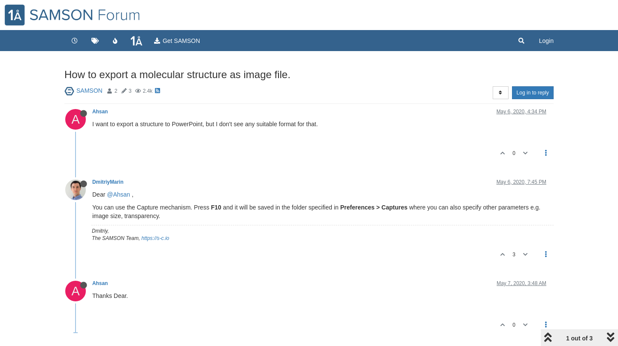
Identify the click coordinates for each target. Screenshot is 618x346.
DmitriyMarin (108, 182)
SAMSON (89, 90)
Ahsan (100, 112)
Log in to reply (533, 93)
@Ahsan (118, 194)
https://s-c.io (156, 238)
